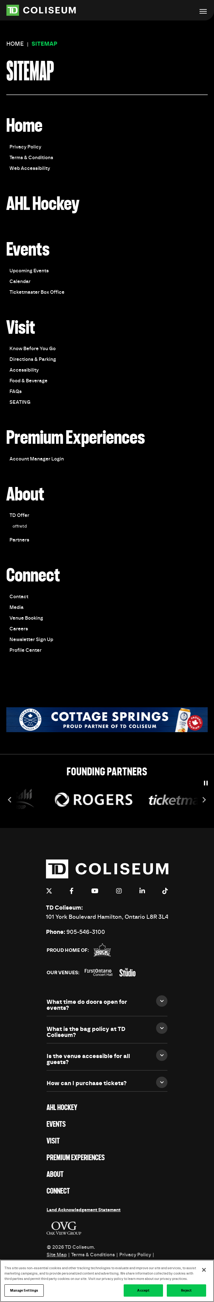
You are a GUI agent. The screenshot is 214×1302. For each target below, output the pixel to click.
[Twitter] (49, 891)
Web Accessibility (29, 168)
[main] (107, 388)
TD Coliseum (49, 10)
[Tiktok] (165, 891)
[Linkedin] (142, 891)
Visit (20, 328)
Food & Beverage (28, 380)
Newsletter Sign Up (31, 639)
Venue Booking (26, 618)
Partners (19, 539)
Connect (33, 576)
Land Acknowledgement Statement (84, 1210)
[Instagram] (119, 891)
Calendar (20, 281)
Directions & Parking (32, 359)
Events (28, 250)
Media (16, 607)
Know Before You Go (32, 348)
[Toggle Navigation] (203, 11)
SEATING (20, 402)
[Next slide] (204, 800)
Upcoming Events (29, 270)
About (25, 495)
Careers (18, 628)
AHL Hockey (43, 204)
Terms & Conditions (31, 157)
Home (15, 44)
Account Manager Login (36, 458)
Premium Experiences (75, 438)
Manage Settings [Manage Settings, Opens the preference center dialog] (24, 1292)
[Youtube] (95, 891)
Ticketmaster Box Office (37, 292)
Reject (186, 1292)
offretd (20, 526)
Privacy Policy (25, 146)
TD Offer (19, 515)
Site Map (57, 1254)
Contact (18, 596)
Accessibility (24, 370)
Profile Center (25, 650)
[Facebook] (72, 891)
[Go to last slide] (10, 800)
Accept (143, 1292)
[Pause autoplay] (206, 783)
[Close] (204, 1272)
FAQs (15, 391)
